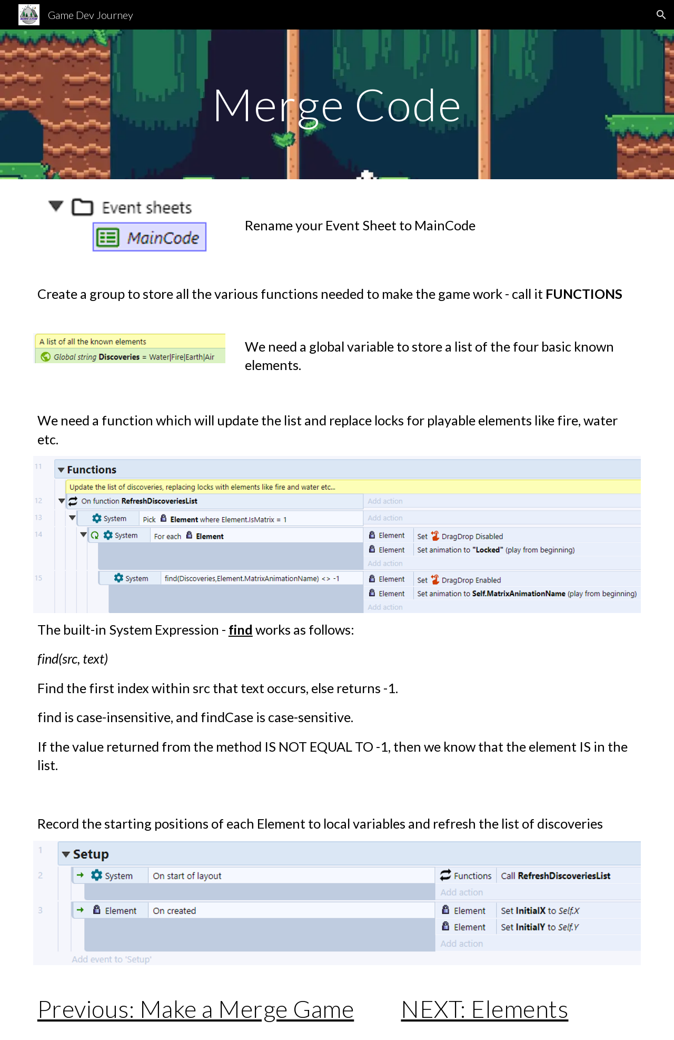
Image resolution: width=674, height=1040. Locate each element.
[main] (337, 104)
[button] (661, 14)
